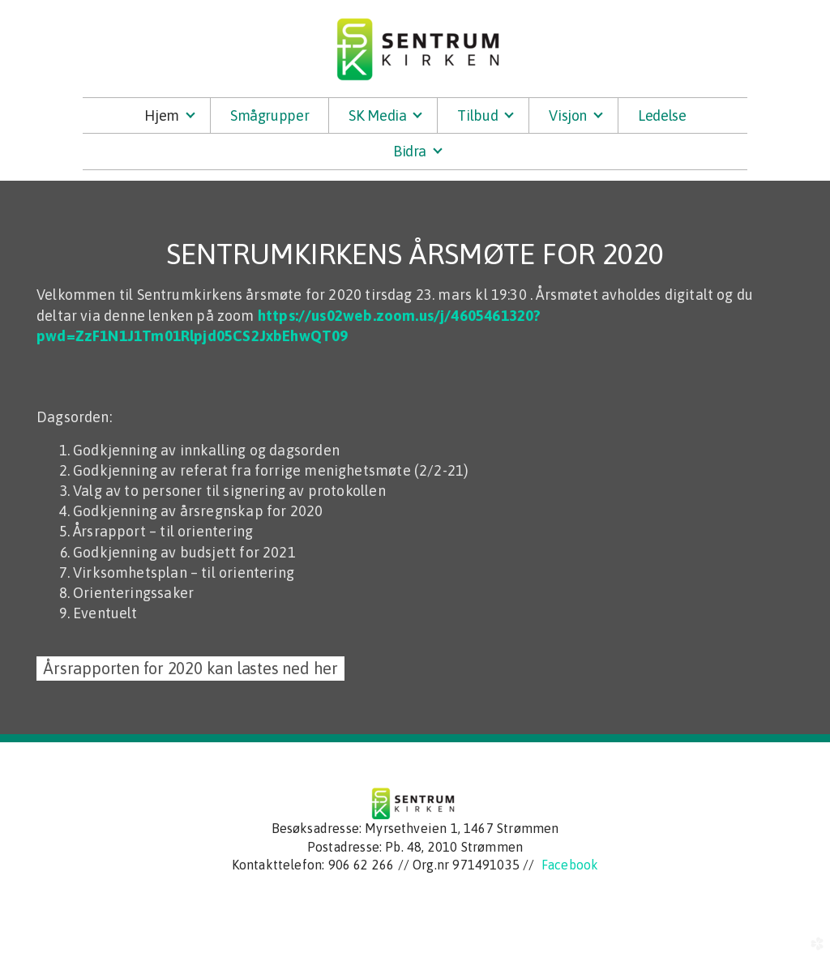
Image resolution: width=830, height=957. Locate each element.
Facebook (569, 864)
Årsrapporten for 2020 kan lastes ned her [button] (190, 668)
